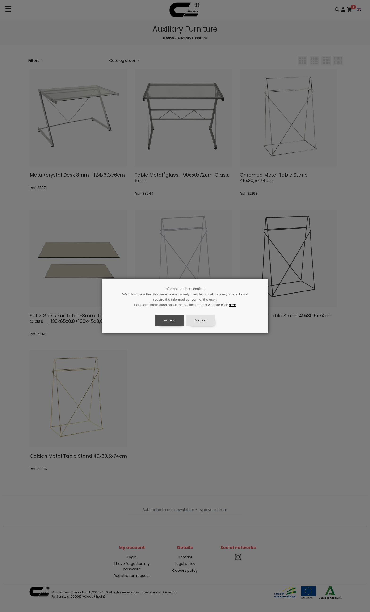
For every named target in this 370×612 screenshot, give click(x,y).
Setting (200, 320)
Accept (169, 320)
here (232, 305)
